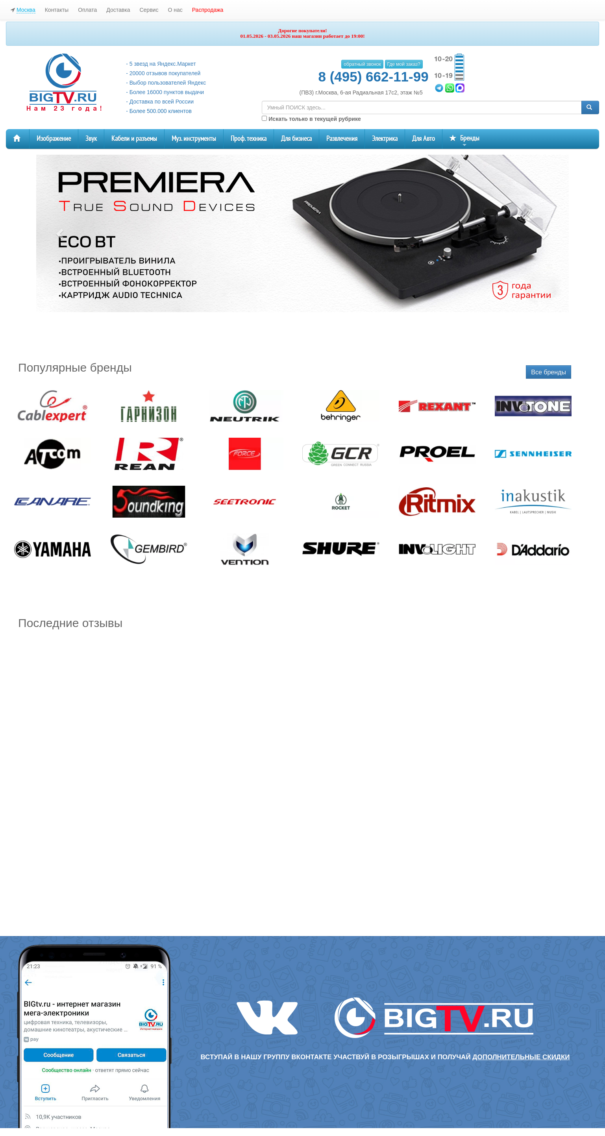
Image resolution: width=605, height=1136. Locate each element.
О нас (175, 10)
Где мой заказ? (403, 64)
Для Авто (423, 139)
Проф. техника (248, 139)
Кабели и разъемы (134, 139)
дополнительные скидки (521, 1057)
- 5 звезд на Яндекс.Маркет (161, 64)
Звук (91, 139)
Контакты (56, 10)
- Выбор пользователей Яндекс (166, 83)
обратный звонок (362, 64)
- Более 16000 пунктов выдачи (165, 92)
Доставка (118, 10)
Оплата (87, 10)
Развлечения (341, 139)
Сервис (148, 10)
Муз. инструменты (194, 139)
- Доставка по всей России (160, 101)
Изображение (54, 139)
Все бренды (548, 372)
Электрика (385, 139)
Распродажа (208, 10)
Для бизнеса (296, 139)
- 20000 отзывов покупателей (163, 73)
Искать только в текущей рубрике (311, 119)
